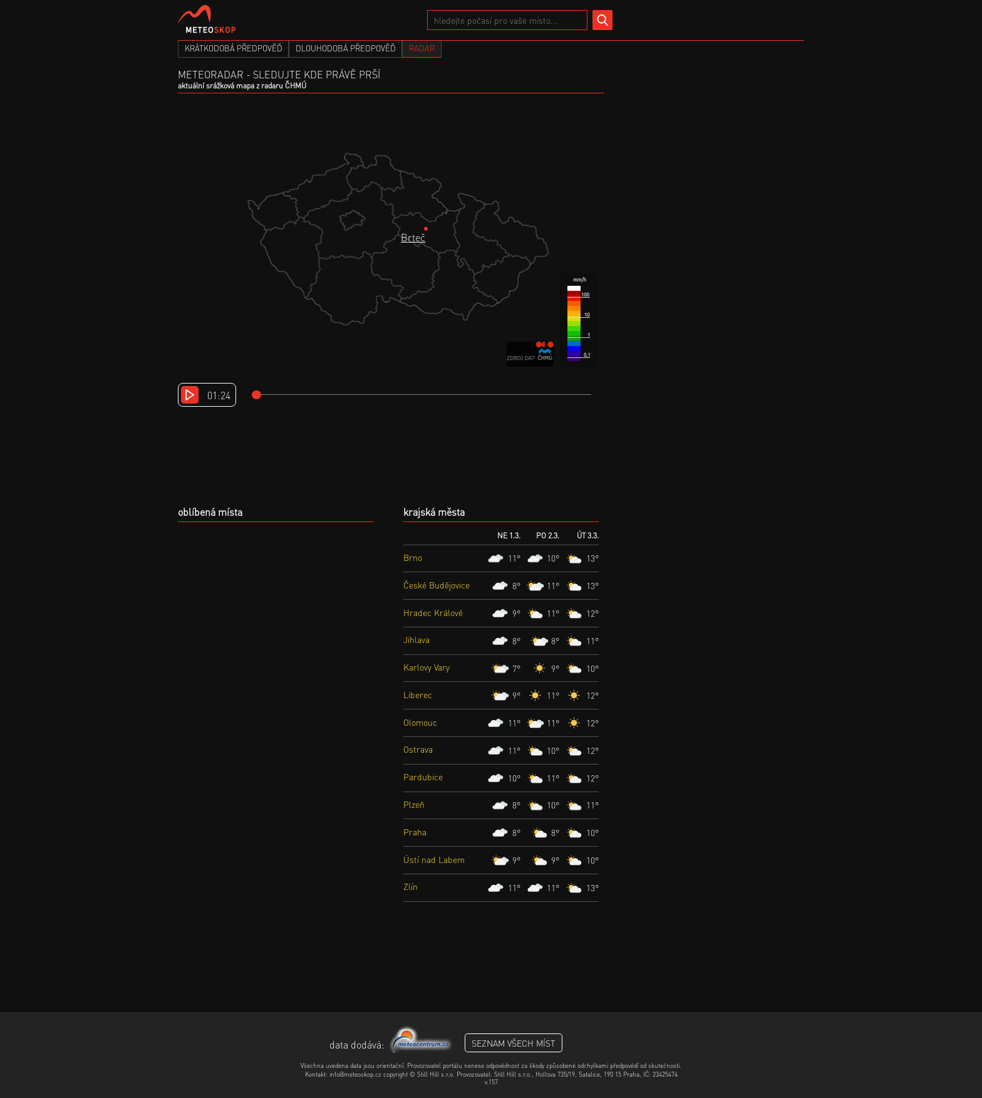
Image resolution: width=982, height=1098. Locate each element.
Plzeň (414, 804)
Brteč (413, 237)
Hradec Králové (433, 612)
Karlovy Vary (426, 666)
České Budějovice (436, 584)
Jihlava (416, 639)
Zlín (410, 886)
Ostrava (418, 749)
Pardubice (423, 776)
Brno (412, 557)
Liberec (417, 694)
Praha (414, 831)
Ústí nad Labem (434, 859)
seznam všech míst (514, 1042)
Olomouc (420, 722)
